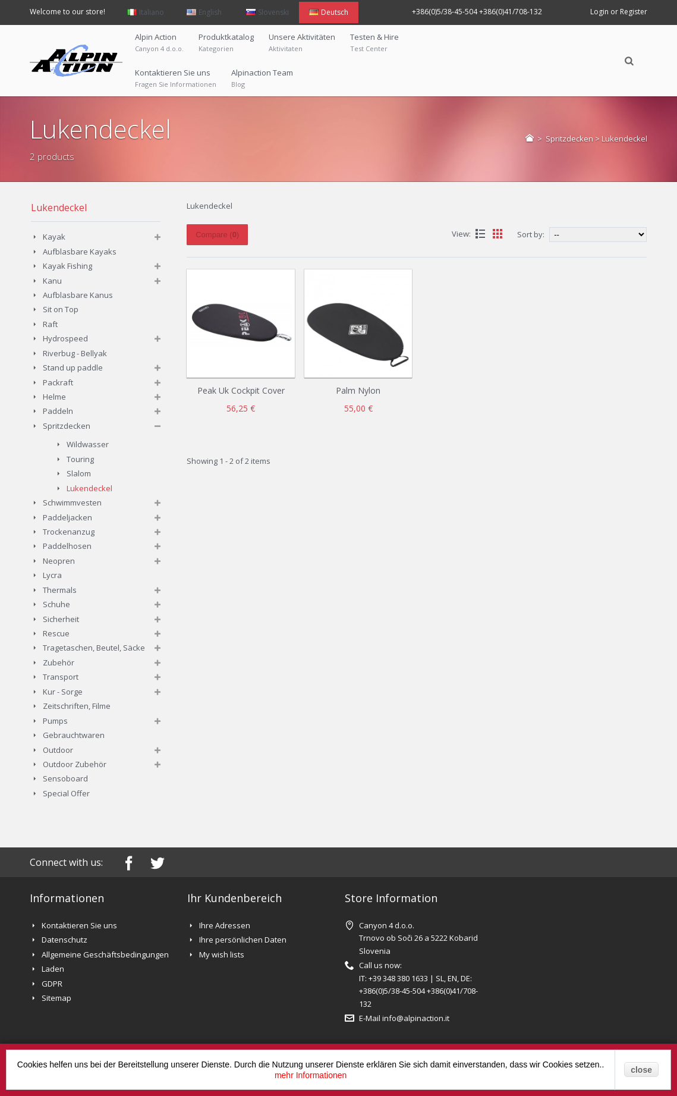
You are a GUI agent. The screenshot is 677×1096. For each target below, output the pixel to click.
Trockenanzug (69, 531)
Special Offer (66, 793)
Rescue (56, 633)
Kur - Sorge (63, 691)
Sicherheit (61, 619)
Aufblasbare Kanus (78, 295)
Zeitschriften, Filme (77, 706)
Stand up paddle (73, 367)
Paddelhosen (67, 546)
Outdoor (58, 750)
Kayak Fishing (67, 265)
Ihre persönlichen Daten (242, 939)
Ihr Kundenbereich (234, 898)
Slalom (79, 473)
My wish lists (221, 954)
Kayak (54, 236)
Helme (54, 396)
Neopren (59, 560)
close (641, 1070)
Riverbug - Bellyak (75, 353)
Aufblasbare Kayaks (79, 251)
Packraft (58, 382)
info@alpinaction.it (415, 1018)
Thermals (60, 590)
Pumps (55, 720)
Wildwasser (88, 444)
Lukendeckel (89, 488)
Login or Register (618, 12)
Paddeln (58, 411)
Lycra (53, 575)
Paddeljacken (67, 517)
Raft (50, 324)
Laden (53, 968)
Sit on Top (60, 309)
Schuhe (56, 604)
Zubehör (58, 662)
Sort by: (530, 234)
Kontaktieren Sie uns (79, 925)
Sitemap (56, 998)
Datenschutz (64, 939)
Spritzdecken (569, 138)
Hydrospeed (65, 338)
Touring (80, 459)
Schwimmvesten (72, 502)
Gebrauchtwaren (74, 735)
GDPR (52, 983)
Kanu (52, 280)
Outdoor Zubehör (74, 764)
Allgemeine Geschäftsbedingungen (105, 954)
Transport (60, 676)
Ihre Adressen (224, 925)
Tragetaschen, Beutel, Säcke (94, 647)
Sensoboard (65, 778)
